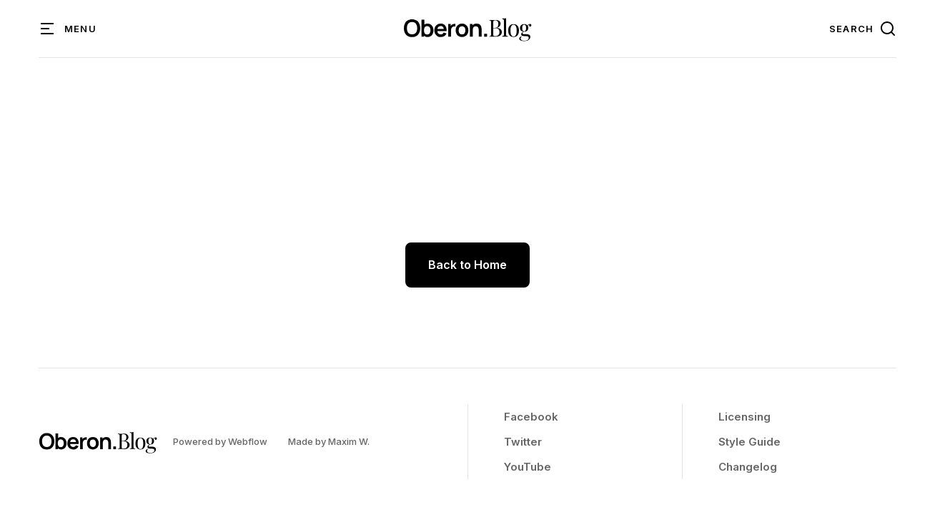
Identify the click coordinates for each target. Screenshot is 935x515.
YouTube (527, 467)
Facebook (531, 416)
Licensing (744, 416)
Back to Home (467, 265)
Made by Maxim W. (329, 441)
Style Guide (749, 441)
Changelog (747, 467)
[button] (69, 28)
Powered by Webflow (220, 441)
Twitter (523, 441)
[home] (467, 28)
